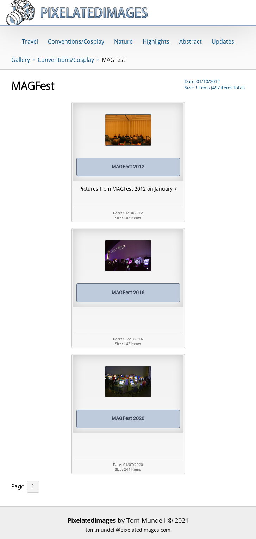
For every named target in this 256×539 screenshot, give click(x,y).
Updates (223, 41)
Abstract (190, 41)
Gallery (20, 60)
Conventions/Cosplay (76, 41)
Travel (30, 41)
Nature (123, 41)
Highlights (156, 41)
